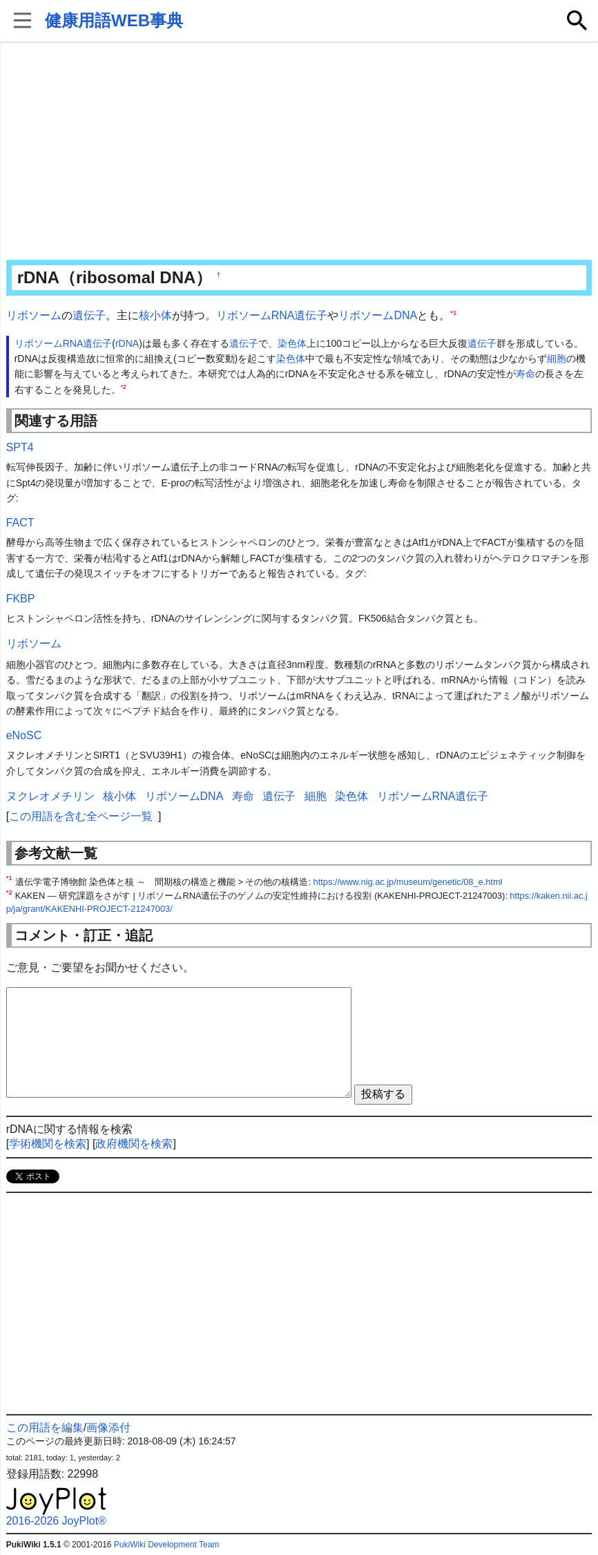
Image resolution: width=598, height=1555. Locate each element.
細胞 (556, 358)
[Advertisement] (299, 152)
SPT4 (20, 447)
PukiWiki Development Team (167, 1544)
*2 (123, 386)
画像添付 (108, 1427)
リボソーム (33, 315)
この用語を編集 (45, 1427)
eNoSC (24, 735)
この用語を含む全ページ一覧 (81, 816)
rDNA (127, 343)
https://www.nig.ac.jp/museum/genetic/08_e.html (408, 882)
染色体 (292, 343)
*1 (453, 312)
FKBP (20, 598)
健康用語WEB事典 (114, 20)
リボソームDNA (377, 315)
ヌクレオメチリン (50, 796)
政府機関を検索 (134, 1143)
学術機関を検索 (47, 1143)
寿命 (525, 373)
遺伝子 (89, 315)
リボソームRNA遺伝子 (272, 315)
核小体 (155, 315)
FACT (20, 522)
